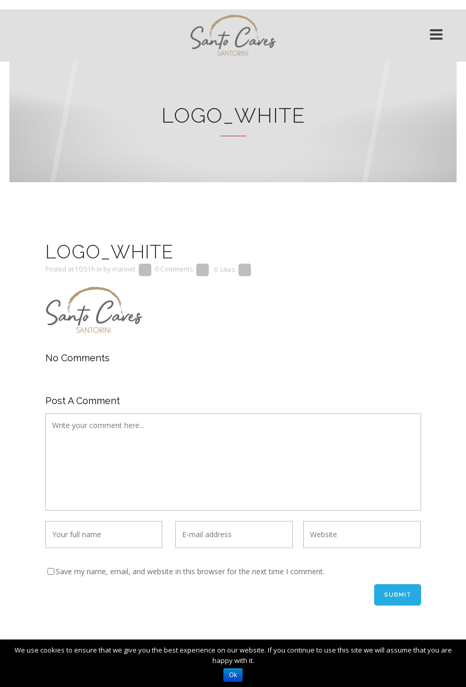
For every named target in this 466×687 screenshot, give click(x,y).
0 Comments (174, 269)
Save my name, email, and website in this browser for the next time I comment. (190, 571)
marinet (123, 269)
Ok (233, 675)
